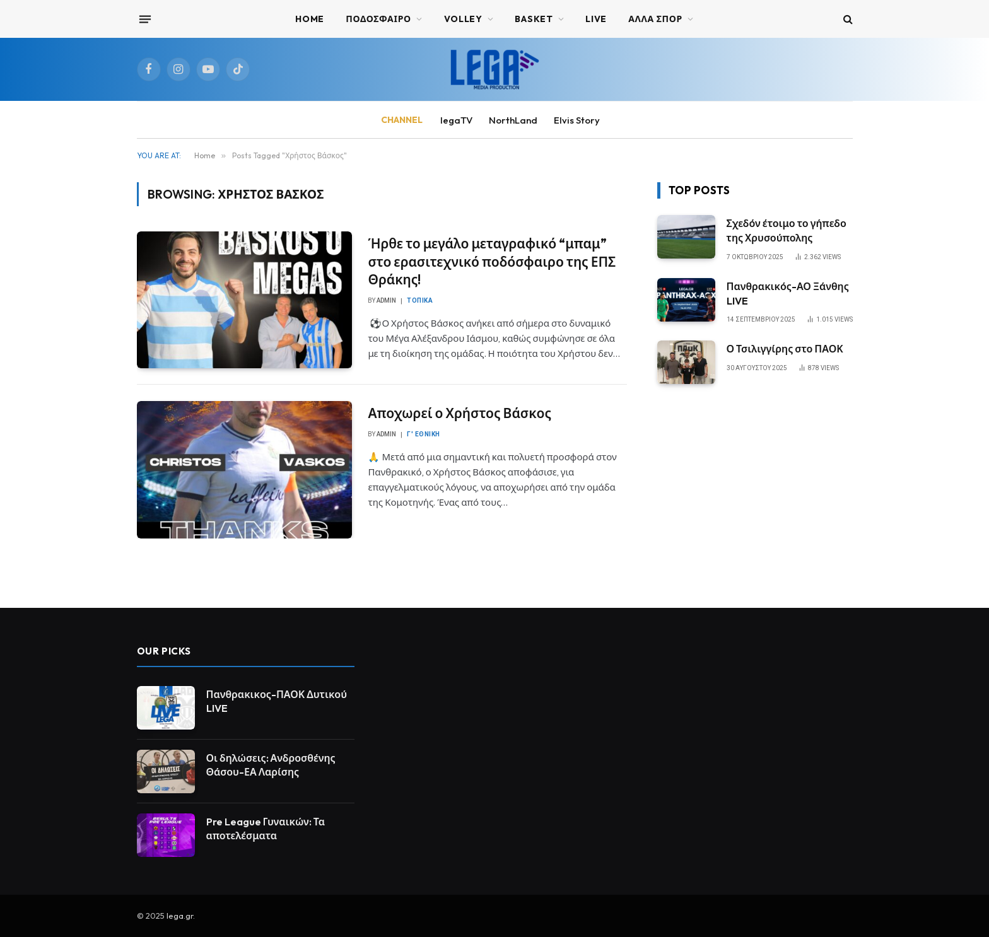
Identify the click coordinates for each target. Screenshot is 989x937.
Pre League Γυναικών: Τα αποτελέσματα (265, 828)
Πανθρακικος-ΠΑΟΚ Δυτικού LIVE (277, 701)
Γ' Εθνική (423, 434)
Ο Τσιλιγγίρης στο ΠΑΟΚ (785, 348)
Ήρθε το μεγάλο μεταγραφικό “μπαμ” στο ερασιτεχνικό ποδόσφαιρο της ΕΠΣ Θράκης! (492, 261)
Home (309, 19)
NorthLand (513, 120)
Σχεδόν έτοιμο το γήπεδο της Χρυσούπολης (786, 230)
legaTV (456, 120)
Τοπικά (420, 300)
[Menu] (144, 19)
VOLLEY (463, 19)
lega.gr (180, 916)
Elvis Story (577, 120)
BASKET (534, 19)
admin (386, 300)
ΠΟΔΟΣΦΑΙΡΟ (378, 19)
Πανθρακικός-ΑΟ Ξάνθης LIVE (788, 293)
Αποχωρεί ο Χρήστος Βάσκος (459, 413)
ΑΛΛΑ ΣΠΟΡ (655, 19)
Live (596, 19)
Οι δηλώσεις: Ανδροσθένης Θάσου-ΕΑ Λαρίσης (271, 765)
